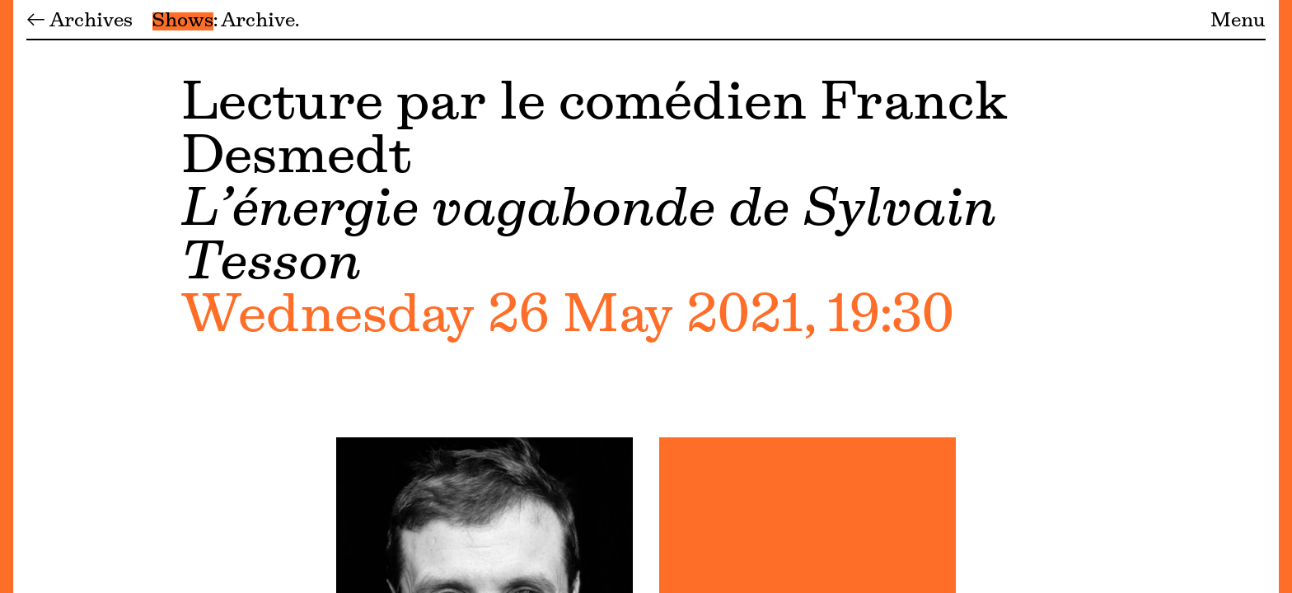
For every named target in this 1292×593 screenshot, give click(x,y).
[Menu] (6, 296)
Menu (1238, 21)
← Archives (79, 21)
